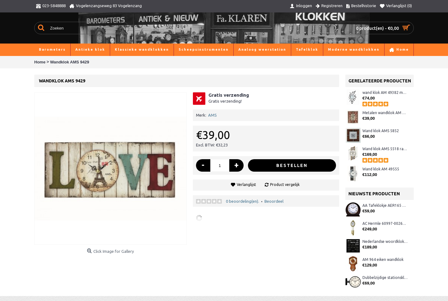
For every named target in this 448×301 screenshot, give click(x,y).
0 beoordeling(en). (242, 201)
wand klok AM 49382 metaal (385, 92)
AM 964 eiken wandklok (383, 259)
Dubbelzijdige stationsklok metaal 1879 (385, 278)
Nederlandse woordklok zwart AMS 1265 (385, 241)
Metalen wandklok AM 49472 (385, 113)
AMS (212, 115)
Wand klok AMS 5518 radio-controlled (385, 149)
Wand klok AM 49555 (380, 169)
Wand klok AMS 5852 (380, 131)
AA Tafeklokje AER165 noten (385, 205)
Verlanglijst (246, 185)
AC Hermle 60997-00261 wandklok (385, 223)
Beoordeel (273, 201)
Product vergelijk (285, 185)
